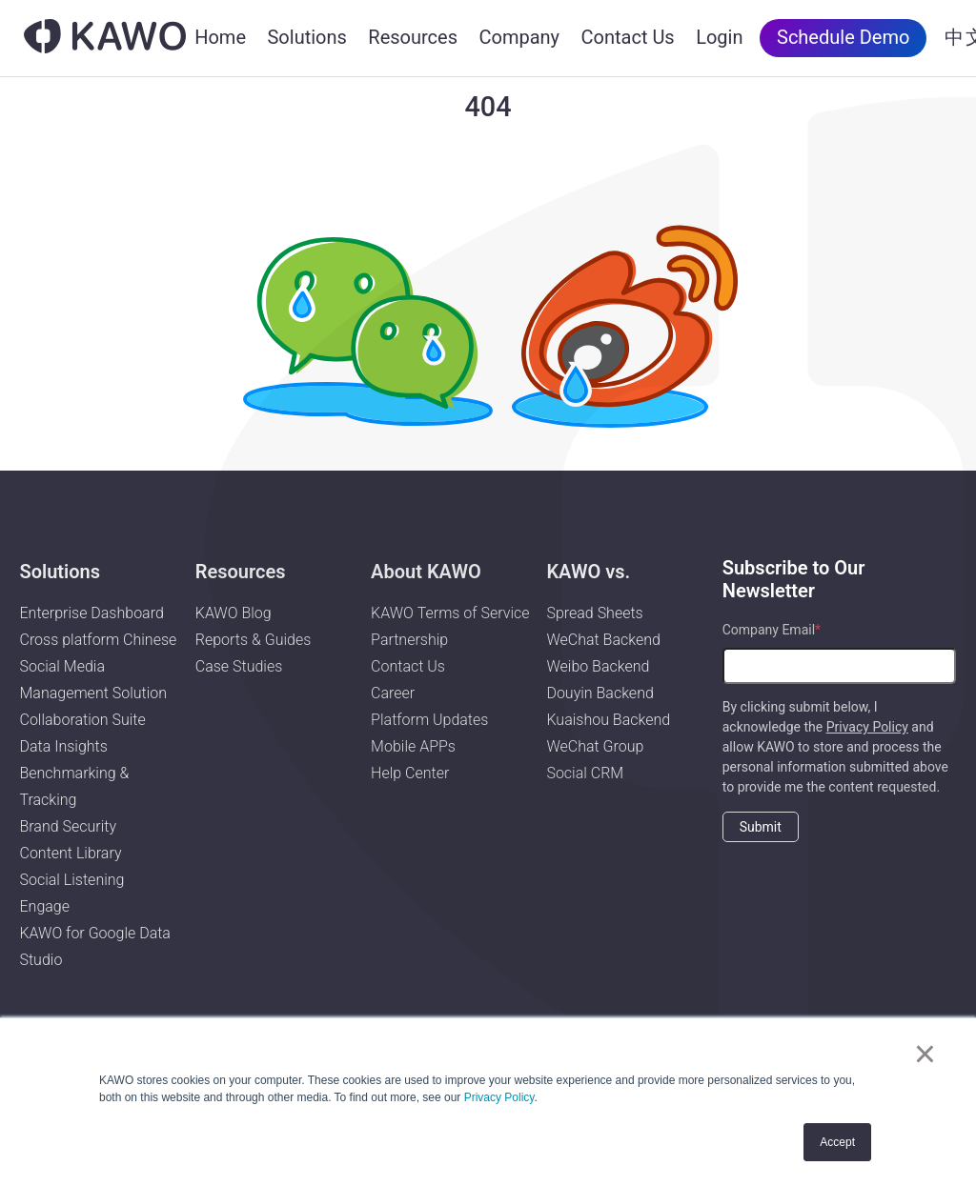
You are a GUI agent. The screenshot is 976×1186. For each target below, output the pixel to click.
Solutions (306, 37)
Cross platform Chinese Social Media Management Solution (97, 666)
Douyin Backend (599, 693)
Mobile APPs (413, 746)
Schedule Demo (843, 37)
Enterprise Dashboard (91, 613)
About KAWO (426, 571)
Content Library (70, 853)
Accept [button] (837, 1142)
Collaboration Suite (82, 720)
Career (393, 693)
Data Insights (63, 746)
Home (220, 37)
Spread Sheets (594, 613)
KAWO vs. (588, 571)
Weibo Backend (597, 666)
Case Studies (239, 666)
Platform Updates (429, 720)
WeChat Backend (603, 640)
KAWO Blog (233, 613)
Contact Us (628, 37)
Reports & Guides (253, 640)
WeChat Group (594, 746)
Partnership (409, 640)
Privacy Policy (499, 1097)
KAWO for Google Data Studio (94, 946)
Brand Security (67, 826)
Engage (44, 906)
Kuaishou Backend (608, 720)
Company (518, 37)
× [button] (925, 1053)
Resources (413, 37)
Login (719, 37)
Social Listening (71, 880)
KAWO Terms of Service (452, 613)
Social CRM (584, 773)
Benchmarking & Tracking (74, 786)
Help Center (410, 773)
